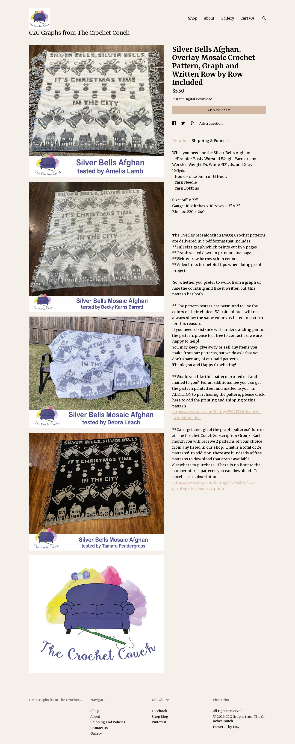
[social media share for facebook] (174, 123)
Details (179, 140)
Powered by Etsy (226, 727)
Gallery (227, 18)
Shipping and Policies (107, 722)
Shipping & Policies (210, 140)
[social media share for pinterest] (192, 123)
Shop (193, 18)
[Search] (264, 18)
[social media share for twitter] (183, 123)
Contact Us (99, 728)
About (209, 18)
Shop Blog (160, 717)
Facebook (159, 711)
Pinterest (159, 722)
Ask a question (211, 123)
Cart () (247, 18)
